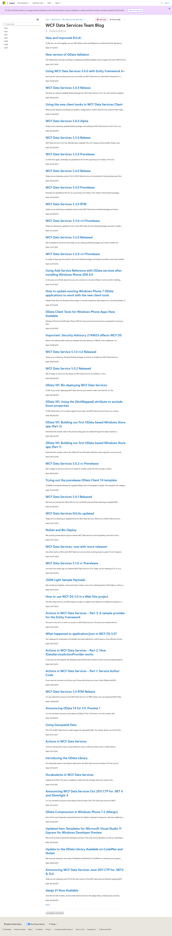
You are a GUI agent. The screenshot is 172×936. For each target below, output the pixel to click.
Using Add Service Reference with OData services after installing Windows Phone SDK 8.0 (84, 272)
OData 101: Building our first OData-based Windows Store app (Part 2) (85, 424)
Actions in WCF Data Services (66, 741)
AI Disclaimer (7, 929)
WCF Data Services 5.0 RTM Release (70, 691)
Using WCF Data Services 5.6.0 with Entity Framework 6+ (85, 71)
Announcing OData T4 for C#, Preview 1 (73, 708)
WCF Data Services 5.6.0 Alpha (67, 121)
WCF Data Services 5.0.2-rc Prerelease (72, 463)
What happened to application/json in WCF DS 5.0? (81, 633)
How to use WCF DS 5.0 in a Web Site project (77, 596)
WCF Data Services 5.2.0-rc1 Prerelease (73, 254)
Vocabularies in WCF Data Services (70, 775)
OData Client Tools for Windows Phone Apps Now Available (80, 314)
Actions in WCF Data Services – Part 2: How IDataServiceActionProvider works (76, 652)
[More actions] (124, 19)
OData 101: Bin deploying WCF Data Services (76, 385)
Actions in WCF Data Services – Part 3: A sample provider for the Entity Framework (85, 615)
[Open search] (161, 3)
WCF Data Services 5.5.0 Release (68, 137)
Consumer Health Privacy (63, 929)
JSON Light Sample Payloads (65, 580)
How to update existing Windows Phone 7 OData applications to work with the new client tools (79, 293)
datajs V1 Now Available (62, 890)
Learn (47, 19)
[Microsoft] (4, 3)
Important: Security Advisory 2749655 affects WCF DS (84, 335)
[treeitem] (21, 28)
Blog (29, 929)
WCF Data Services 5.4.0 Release (68, 171)
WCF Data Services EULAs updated (70, 513)
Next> (48, 905)
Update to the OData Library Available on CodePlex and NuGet (84, 851)
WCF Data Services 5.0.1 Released (69, 497)
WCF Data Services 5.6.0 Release (68, 88)
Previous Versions (20, 929)
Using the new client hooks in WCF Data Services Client (84, 104)
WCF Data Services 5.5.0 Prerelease (70, 154)
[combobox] (21, 24)
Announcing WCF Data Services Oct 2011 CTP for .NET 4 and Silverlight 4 (84, 793)
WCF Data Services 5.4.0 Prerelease (70, 187)
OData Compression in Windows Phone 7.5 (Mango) (82, 812)
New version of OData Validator (67, 54)
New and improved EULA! (63, 38)
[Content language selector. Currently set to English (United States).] (13, 924)
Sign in (167, 3)
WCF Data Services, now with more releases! (76, 546)
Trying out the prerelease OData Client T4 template (81, 480)
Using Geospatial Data (61, 725)
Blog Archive (56, 19)
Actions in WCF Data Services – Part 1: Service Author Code (83, 673)
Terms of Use (80, 929)
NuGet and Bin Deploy (61, 530)
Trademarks (91, 929)
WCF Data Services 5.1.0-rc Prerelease (72, 563)
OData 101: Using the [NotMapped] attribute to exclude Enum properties (84, 403)
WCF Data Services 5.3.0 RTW (66, 204)
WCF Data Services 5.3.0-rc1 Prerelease (73, 221)
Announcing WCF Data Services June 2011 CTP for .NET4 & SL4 (84, 872)
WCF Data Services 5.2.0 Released (69, 237)
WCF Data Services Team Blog (72, 19)
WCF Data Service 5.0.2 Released (68, 368)
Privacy (48, 929)
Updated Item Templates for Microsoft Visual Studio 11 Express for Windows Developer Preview (83, 830)
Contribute (39, 929)
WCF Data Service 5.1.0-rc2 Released (71, 352)
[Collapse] (37, 19)
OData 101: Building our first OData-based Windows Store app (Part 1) (85, 445)
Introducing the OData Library (67, 758)
